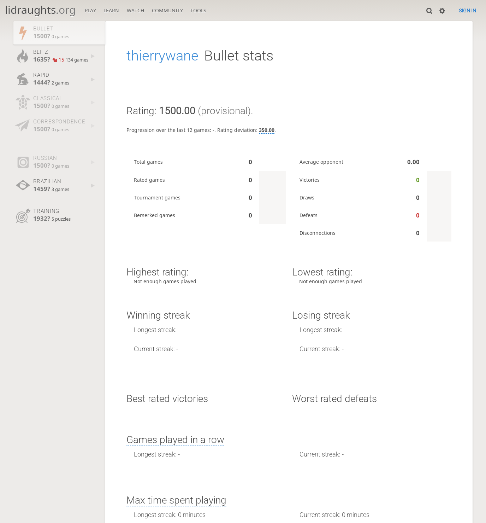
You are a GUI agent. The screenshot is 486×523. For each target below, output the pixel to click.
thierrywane (162, 55)
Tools (198, 10)
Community (167, 10)
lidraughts (40, 9)
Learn (111, 10)
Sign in (467, 10)
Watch (135, 10)
